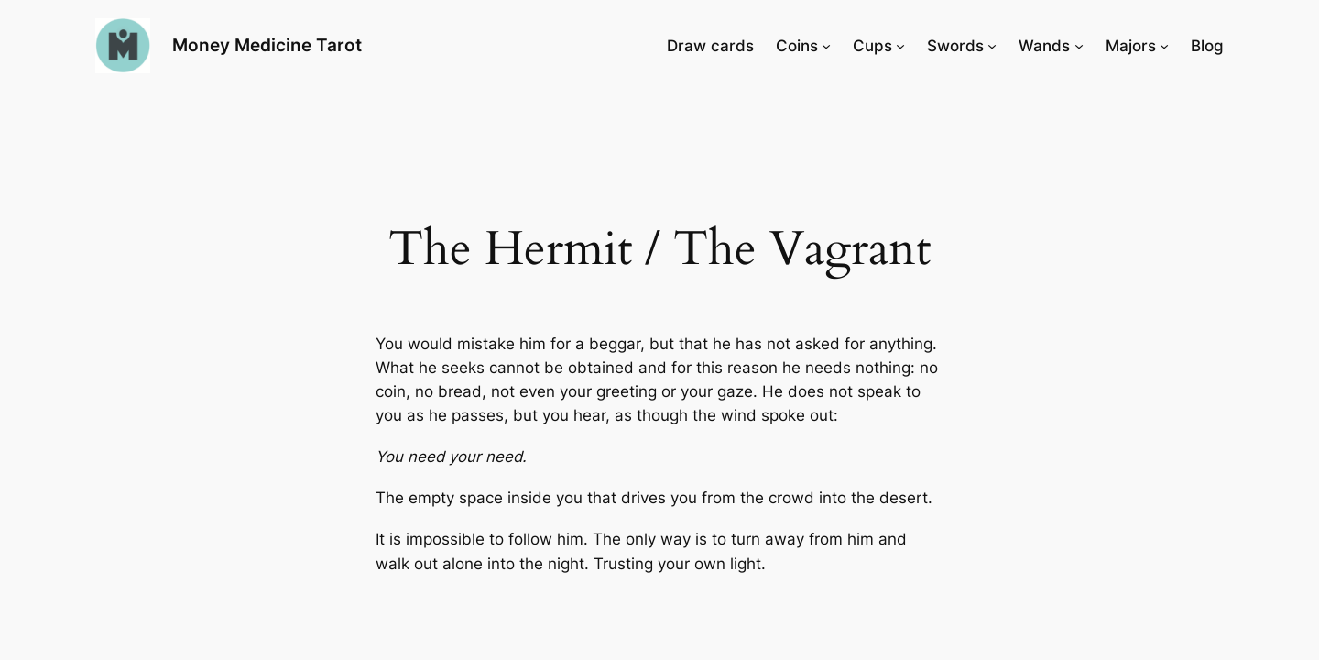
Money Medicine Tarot (267, 45)
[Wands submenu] (1079, 45)
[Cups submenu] (900, 45)
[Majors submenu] (1164, 45)
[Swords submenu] (992, 45)
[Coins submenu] (826, 45)
